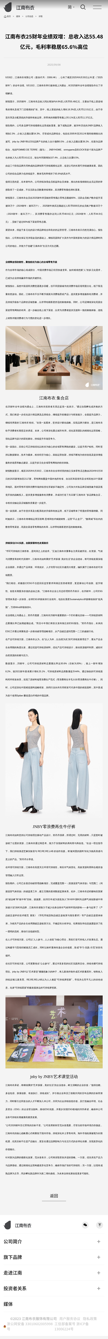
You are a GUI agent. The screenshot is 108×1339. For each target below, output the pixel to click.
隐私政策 (90, 1322)
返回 (54, 1199)
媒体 (18, 16)
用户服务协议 (70, 1322)
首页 (7, 16)
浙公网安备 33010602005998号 (30, 1329)
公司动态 (29, 16)
